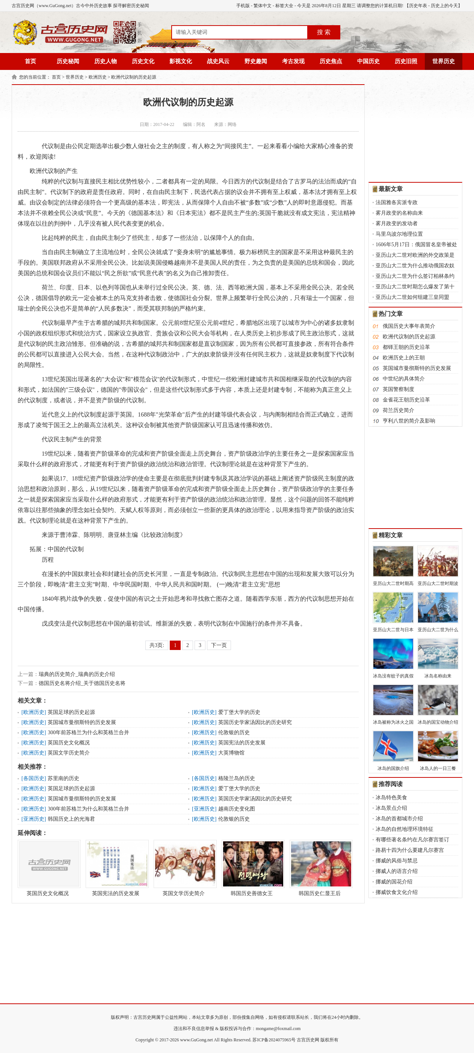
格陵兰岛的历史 (236, 778)
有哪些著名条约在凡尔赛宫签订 (412, 839)
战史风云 (218, 61)
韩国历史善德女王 (252, 868)
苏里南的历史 (63, 778)
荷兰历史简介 (398, 410)
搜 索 (324, 32)
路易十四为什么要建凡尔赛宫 (410, 850)
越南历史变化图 (236, 809)
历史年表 (418, 5)
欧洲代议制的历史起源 (133, 77)
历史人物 (105, 61)
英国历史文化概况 (69, 742)
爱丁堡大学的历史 (239, 712)
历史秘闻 (68, 61)
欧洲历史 (98, 77)
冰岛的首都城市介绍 (399, 818)
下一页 (219, 645)
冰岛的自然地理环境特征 (404, 829)
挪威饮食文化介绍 (397, 892)
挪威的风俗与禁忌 (397, 861)
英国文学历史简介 (69, 753)
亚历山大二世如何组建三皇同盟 (412, 297)
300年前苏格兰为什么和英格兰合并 (88, 732)
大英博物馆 (231, 753)
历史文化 (143, 61)
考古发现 (293, 61)
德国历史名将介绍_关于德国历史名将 (82, 683)
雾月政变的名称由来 (399, 213)
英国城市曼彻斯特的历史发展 (82, 722)
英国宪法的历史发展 (242, 742)
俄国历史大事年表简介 (409, 326)
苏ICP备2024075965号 (274, 1039)
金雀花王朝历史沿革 (406, 400)
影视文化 (180, 61)
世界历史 (443, 61)
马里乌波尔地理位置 (399, 234)
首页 (30, 61)
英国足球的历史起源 (71, 712)
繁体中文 (263, 5)
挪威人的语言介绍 (397, 871)
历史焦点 (331, 61)
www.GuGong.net (196, 1039)
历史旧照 (406, 61)
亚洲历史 (204, 809)
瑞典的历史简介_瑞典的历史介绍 (77, 674)
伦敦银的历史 (234, 732)
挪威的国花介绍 (394, 882)
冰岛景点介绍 (391, 808)
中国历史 (368, 61)
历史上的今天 (444, 5)
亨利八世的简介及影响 (409, 421)
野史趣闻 (256, 61)
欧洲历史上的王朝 (404, 358)
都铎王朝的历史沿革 (406, 347)
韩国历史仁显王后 (320, 868)
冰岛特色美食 (391, 797)
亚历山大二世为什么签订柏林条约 (415, 276)
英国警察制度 (398, 389)
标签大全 (284, 5)
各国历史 (33, 778)
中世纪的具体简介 (404, 379)
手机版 (243, 5)
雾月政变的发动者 (397, 223)
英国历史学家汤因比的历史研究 (255, 722)
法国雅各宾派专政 (397, 202)
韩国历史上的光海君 (71, 819)
